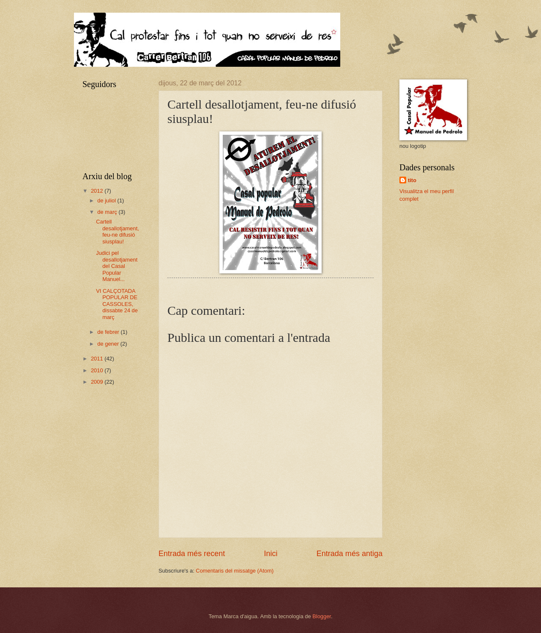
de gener (108, 344)
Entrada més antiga (350, 553)
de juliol (107, 200)
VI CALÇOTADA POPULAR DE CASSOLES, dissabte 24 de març (117, 304)
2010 (97, 370)
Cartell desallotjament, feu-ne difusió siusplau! (117, 231)
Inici (270, 553)
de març (107, 212)
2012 (97, 191)
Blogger (321, 616)
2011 (97, 358)
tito (412, 180)
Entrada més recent (191, 553)
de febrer (108, 332)
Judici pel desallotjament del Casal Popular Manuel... (116, 266)
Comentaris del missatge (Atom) (234, 571)
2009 (97, 382)
